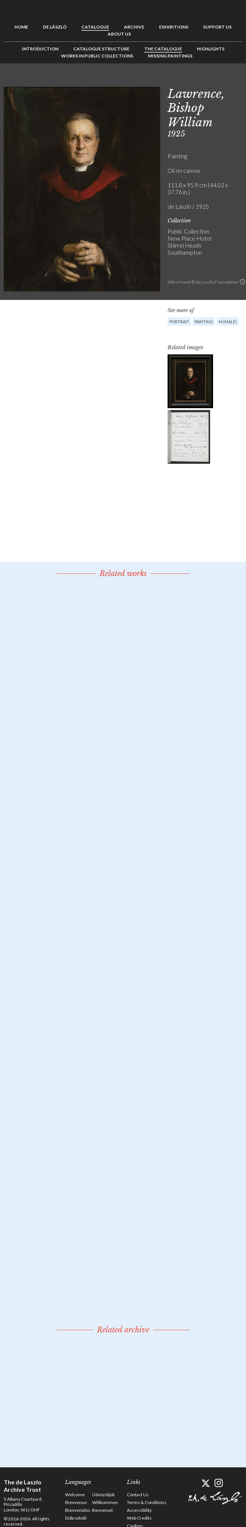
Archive (134, 27)
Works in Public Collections (97, 56)
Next (236, 80)
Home (21, 27)
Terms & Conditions (146, 1502)
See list (225, 80)
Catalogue (95, 27)
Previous (213, 80)
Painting (204, 321)
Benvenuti (102, 1510)
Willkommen (105, 1502)
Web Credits (139, 1518)
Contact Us (138, 1494)
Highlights (211, 49)
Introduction (40, 49)
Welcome (75, 1494)
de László (55, 27)
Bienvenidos (77, 1510)
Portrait (179, 321)
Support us (217, 27)
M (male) (228, 321)
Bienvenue (76, 1502)
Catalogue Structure (101, 49)
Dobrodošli (76, 1518)
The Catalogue (163, 49)
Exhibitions (173, 27)
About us (119, 34)
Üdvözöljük (103, 1494)
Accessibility (139, 1510)
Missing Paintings (170, 56)
